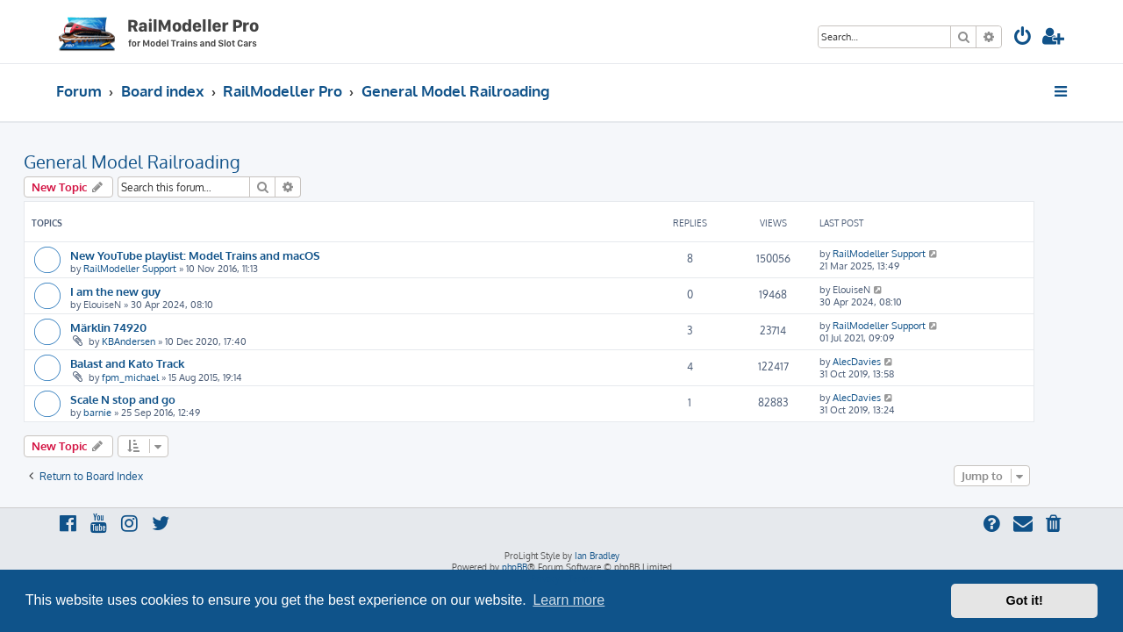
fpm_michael (162, 377)
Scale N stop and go (155, 398)
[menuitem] (1023, 38)
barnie (130, 412)
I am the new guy (148, 291)
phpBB (514, 567)
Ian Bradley (597, 555)
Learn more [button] (568, 599)
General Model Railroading (164, 161)
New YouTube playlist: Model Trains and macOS (228, 255)
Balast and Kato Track (160, 363)
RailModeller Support (162, 268)
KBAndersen (161, 341)
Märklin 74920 (141, 327)
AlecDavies (889, 362)
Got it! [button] (1024, 600)
